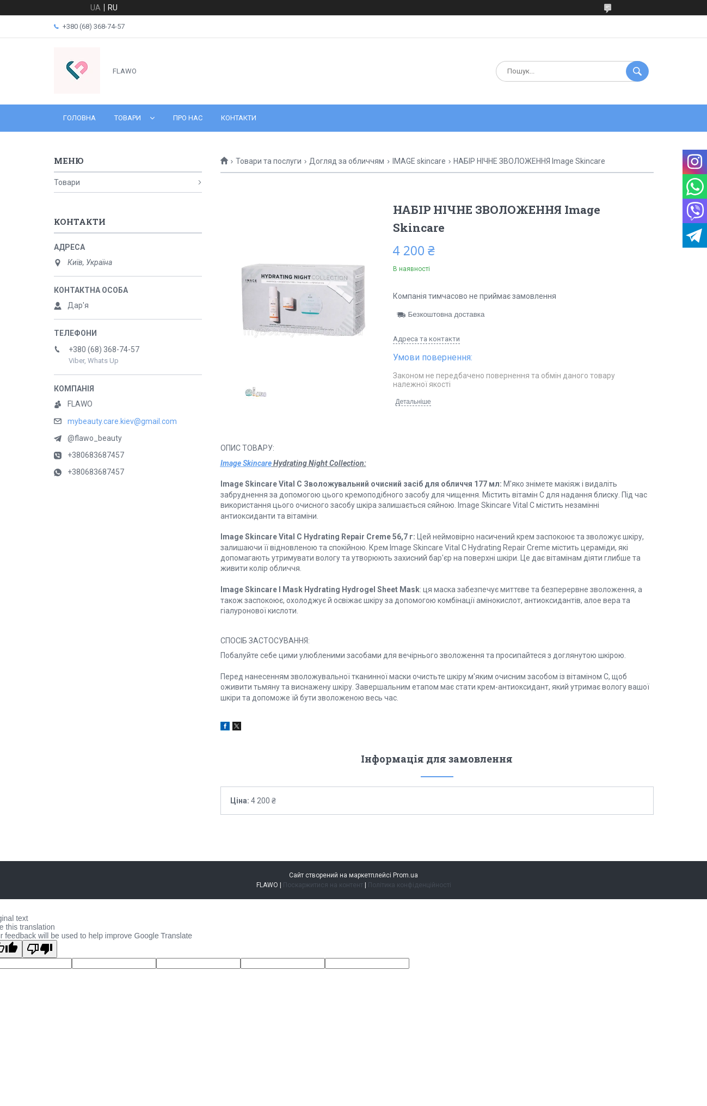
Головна (79, 118)
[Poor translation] (39, 949)
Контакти (238, 118)
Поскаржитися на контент (323, 885)
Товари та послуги (269, 161)
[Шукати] (637, 71)
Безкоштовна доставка (446, 314)
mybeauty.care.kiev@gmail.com (122, 421)
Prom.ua (405, 875)
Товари (127, 118)
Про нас (187, 118)
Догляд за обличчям (346, 161)
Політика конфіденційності (409, 885)
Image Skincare (246, 463)
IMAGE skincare (419, 161)
